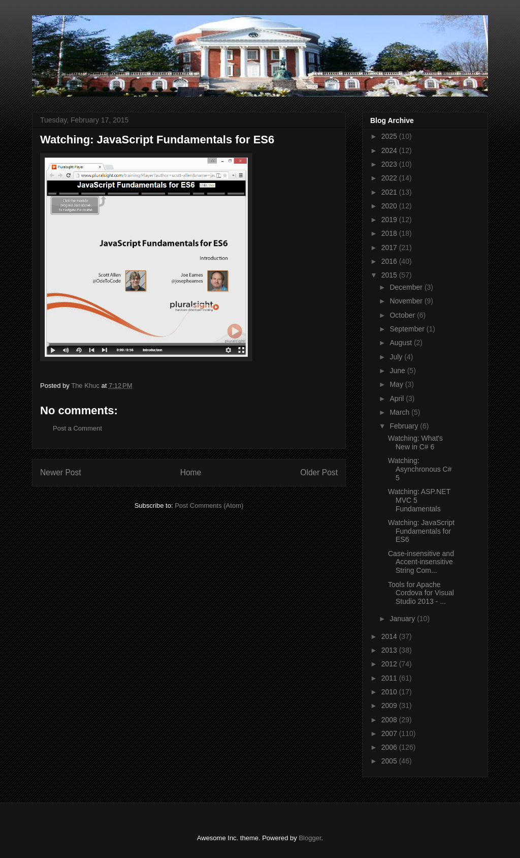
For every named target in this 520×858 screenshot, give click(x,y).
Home (191, 472)
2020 (390, 206)
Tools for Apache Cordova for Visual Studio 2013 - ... (421, 593)
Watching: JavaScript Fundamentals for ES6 (421, 531)
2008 (390, 720)
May (397, 384)
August (401, 343)
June (398, 370)
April (397, 398)
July (396, 357)
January (403, 619)
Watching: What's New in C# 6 (415, 442)
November (406, 301)
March (400, 412)
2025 (390, 136)
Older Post (319, 472)
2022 (390, 178)
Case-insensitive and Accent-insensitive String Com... (421, 562)
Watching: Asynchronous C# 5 (420, 469)
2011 (390, 678)
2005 (390, 761)
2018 (390, 233)
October (403, 315)
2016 (390, 261)
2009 (390, 705)
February (404, 426)
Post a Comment (77, 428)
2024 (390, 150)
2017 (390, 247)
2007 (390, 733)
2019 (390, 220)
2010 (390, 692)
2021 (390, 192)
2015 (390, 275)
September (407, 329)
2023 (390, 164)
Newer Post (60, 472)
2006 (390, 747)
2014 (390, 636)
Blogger (310, 838)
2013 (390, 650)
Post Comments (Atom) (209, 505)
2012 (390, 664)
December (406, 287)
